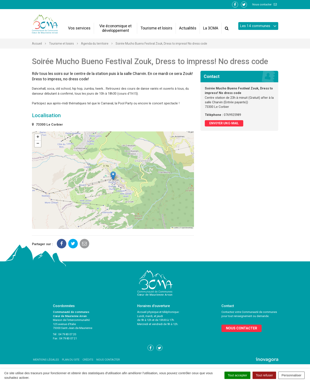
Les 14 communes (258, 26)
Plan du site (70, 359)
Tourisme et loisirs (156, 28)
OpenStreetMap (187, 228)
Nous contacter (264, 4)
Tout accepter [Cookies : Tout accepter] (237, 375)
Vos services (79, 28)
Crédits (88, 359)
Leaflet (175, 228)
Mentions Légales (46, 359)
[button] (113, 175)
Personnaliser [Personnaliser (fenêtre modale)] (291, 375)
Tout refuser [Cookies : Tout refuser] (264, 375)
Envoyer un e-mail (224, 123)
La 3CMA (210, 28)
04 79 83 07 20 (67, 334)
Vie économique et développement (115, 28)
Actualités (187, 28)
